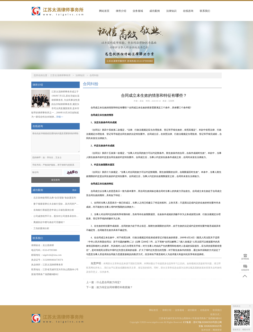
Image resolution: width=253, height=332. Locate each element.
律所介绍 (121, 11)
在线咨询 (188, 11)
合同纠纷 (94, 75)
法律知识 (171, 11)
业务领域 (138, 11)
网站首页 (104, 11)
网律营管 (217, 330)
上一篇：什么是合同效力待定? (103, 282)
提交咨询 (55, 180)
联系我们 (205, 11)
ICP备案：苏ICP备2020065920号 (199, 322)
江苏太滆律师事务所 (60, 75)
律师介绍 (166, 310)
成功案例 (154, 11)
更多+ (74, 190)
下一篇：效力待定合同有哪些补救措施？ (109, 287)
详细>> (59, 117)
